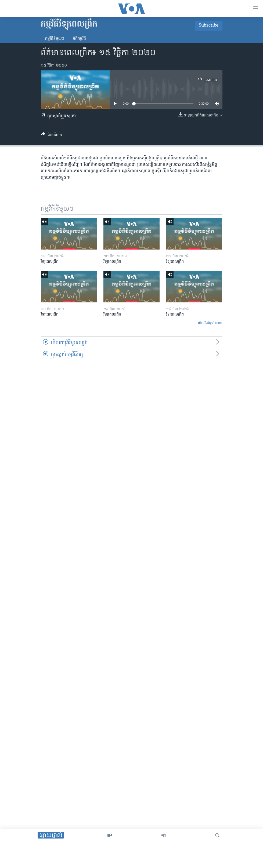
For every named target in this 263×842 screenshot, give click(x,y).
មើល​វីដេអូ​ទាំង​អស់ (210, 322)
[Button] (51, 136)
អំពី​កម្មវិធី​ (79, 39)
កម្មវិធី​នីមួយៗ (54, 39)
